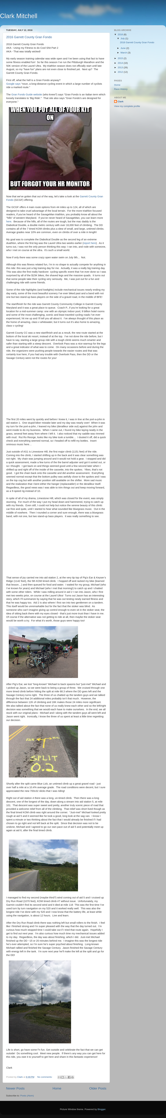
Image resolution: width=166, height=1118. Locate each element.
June (123, 48)
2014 (121, 63)
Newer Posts (15, 1088)
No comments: (45, 1077)
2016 (121, 34)
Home (57, 1088)
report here (89, 243)
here (8, 221)
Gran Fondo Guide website (26, 94)
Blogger (101, 1109)
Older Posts (97, 1088)
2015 (121, 58)
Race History (120, 89)
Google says (13, 83)
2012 (121, 72)
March (124, 52)
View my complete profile (127, 106)
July (123, 38)
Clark (120, 101)
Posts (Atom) (27, 1095)
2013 (121, 67)
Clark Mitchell (18, 16)
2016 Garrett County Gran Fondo (29, 37)
